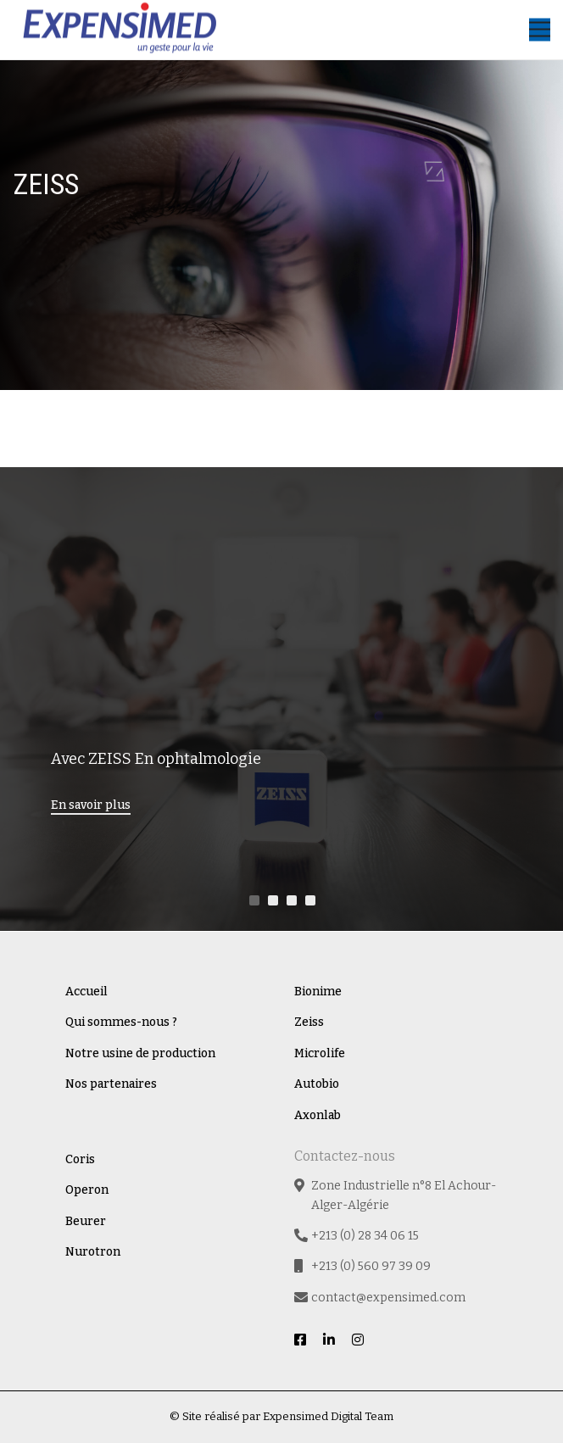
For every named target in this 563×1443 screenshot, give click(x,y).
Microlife (319, 1053)
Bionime (318, 991)
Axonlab (317, 1115)
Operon (87, 1190)
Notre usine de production (140, 1053)
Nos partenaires (111, 1084)
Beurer (85, 1221)
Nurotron (92, 1252)
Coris (80, 1159)
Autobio (316, 1084)
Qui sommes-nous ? (121, 1022)
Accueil (86, 991)
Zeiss (309, 1022)
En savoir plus (91, 805)
